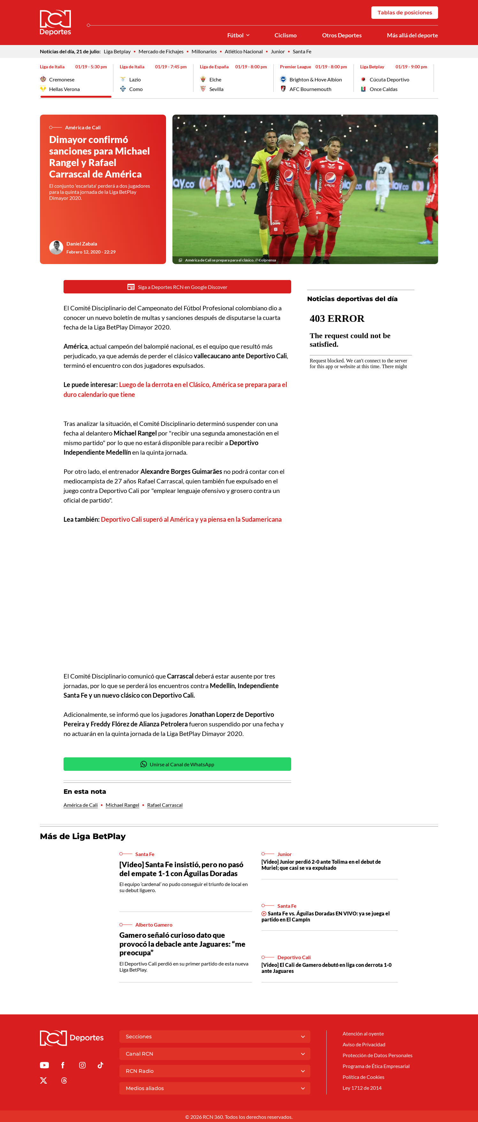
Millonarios (204, 52)
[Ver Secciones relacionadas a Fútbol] (248, 35)
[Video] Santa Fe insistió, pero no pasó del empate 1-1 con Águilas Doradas (181, 868)
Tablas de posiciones (405, 13)
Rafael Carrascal (165, 805)
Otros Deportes (342, 35)
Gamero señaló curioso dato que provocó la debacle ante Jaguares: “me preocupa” (182, 943)
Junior (278, 52)
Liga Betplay (117, 52)
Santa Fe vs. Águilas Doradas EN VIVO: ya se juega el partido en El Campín (326, 916)
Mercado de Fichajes (161, 52)
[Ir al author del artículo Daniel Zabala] (56, 248)
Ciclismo (286, 35)
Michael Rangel (122, 805)
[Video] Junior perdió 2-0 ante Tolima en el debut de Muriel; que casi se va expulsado (321, 864)
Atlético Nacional (244, 52)
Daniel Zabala (81, 244)
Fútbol (235, 35)
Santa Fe (302, 52)
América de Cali (81, 805)
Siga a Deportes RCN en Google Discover (177, 287)
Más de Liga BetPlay (83, 836)
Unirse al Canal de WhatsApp (177, 764)
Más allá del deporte (412, 35)
